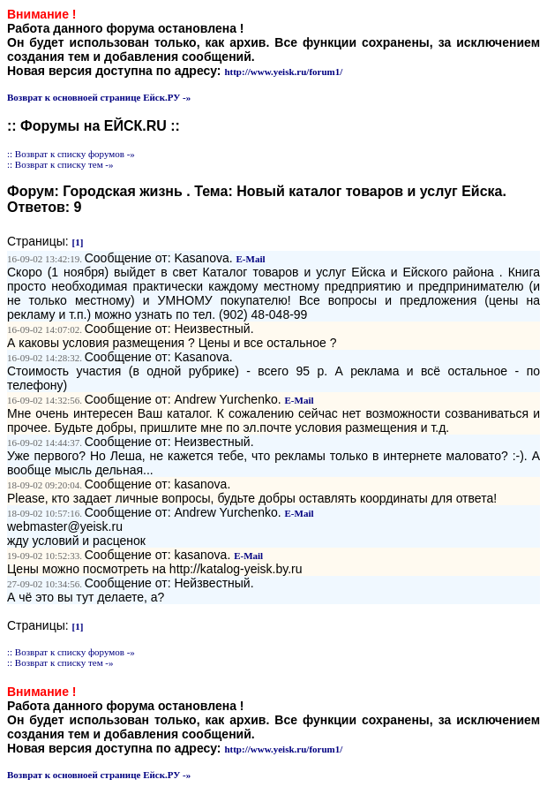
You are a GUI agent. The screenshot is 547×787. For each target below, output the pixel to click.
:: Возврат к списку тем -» (60, 164)
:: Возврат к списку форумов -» (71, 153)
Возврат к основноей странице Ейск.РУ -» (99, 97)
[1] (78, 242)
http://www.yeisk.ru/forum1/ (283, 71)
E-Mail (251, 259)
